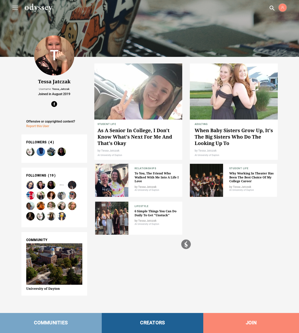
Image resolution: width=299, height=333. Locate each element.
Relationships (145, 168)
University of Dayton (43, 288)
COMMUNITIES (51, 323)
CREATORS (152, 323)
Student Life (107, 124)
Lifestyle (142, 206)
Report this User (37, 126)
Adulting (201, 124)
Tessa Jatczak (110, 150)
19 (52, 175)
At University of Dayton (110, 155)
